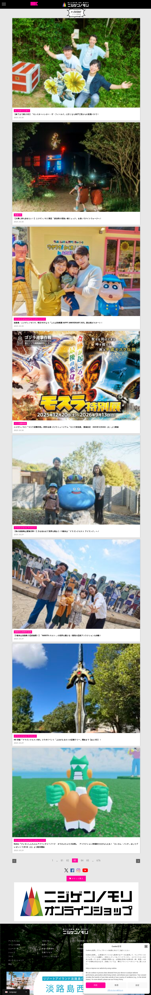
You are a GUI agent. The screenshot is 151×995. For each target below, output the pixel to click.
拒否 (116, 985)
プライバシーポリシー (115, 990)
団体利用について (84, 941)
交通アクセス (47, 952)
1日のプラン (46, 941)
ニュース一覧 (13, 949)
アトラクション (14, 941)
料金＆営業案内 (48, 949)
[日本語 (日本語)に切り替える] (16, 992)
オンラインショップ (16, 960)
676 (99, 860)
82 (67, 860)
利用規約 (80, 949)
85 (87, 860)
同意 (96, 985)
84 (82, 860)
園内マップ (46, 945)
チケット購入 (76, 878)
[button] (146, 946)
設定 (137, 985)
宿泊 (10, 964)
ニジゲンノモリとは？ (50, 956)
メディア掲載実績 (129, 941)
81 (62, 860)
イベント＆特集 (14, 945)
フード (10, 956)
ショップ (11, 952)
